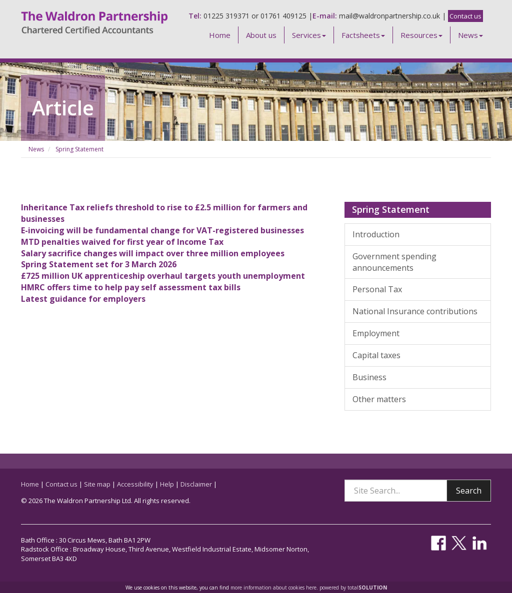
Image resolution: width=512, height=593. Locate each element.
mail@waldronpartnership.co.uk (389, 15)
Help (167, 484)
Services (309, 35)
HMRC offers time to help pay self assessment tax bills (130, 287)
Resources (421, 35)
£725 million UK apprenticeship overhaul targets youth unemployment (163, 275)
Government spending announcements (394, 262)
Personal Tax (377, 289)
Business (369, 377)
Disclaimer (196, 484)
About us (261, 35)
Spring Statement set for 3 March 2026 (98, 264)
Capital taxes (376, 355)
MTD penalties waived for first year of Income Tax (122, 241)
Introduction (376, 234)
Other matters (379, 399)
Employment (376, 333)
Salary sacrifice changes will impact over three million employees (152, 253)
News (470, 35)
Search (469, 490)
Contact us (466, 15)
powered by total (353, 587)
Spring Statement (80, 149)
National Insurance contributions (415, 311)
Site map (97, 484)
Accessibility (135, 484)
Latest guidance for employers (83, 298)
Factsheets (363, 35)
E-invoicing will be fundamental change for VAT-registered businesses (162, 230)
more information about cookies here (273, 587)
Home (219, 35)
